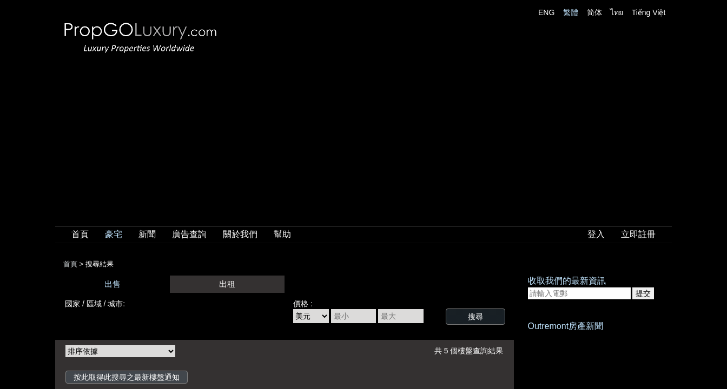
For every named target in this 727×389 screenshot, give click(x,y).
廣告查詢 (189, 234)
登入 (596, 234)
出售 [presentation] (112, 284)
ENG (546, 12)
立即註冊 (638, 234)
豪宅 (113, 234)
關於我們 (240, 234)
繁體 (570, 12)
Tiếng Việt (649, 12)
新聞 (147, 234)
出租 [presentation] (227, 284)
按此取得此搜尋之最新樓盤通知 (127, 377)
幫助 (282, 234)
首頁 (80, 234)
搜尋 (475, 316)
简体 (594, 12)
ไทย (616, 12)
